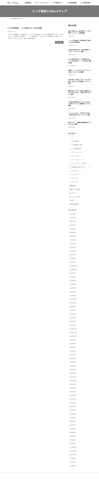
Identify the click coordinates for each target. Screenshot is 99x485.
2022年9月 (73, 273)
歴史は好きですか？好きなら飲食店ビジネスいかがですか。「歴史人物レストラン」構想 (79, 92)
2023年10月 (73, 251)
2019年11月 (73, 377)
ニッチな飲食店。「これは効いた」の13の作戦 (24, 28)
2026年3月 (73, 214)
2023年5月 (73, 254)
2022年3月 (73, 288)
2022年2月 (73, 291)
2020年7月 (73, 347)
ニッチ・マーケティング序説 (78, 163)
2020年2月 (73, 366)
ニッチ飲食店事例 (63, 474)
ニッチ (71, 137)
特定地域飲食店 (74, 204)
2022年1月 (73, 295)
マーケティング (74, 182)
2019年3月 (73, 403)
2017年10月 (73, 454)
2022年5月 (73, 280)
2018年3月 (73, 436)
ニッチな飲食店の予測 (76, 145)
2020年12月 (73, 329)
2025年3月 (73, 232)
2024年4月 (73, 247)
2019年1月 (73, 410)
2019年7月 (73, 388)
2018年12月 (73, 414)
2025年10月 (73, 217)
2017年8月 (73, 458)
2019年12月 (73, 373)
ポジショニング (74, 178)
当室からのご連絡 (75, 189)
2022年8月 (73, 277)
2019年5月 (73, 395)
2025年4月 (73, 229)
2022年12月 (73, 266)
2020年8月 (73, 343)
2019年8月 (73, 384)
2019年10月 (73, 380)
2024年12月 (73, 240)
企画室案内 (11, 474)
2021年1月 (73, 325)
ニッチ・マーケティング (76, 159)
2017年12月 (73, 447)
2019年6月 (73, 391)
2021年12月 (73, 299)
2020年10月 (73, 336)
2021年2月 (73, 321)
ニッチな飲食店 (74, 141)
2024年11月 (73, 243)
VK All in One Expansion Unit (61, 482)
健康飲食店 (73, 185)
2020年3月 (73, 362)
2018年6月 (73, 429)
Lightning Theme (49, 482)
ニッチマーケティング (76, 152)
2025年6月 (73, 225)
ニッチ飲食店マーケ (38, 474)
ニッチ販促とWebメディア (77, 167)
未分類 (71, 200)
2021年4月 (73, 314)
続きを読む (59, 42)
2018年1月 (73, 443)
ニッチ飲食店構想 (51, 474)
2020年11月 (73, 332)
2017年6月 (73, 462)
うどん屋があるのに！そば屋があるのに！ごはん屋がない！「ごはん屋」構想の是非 (79, 60)
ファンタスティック (75, 174)
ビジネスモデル (74, 171)
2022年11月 (73, 269)
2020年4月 (73, 358)
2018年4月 (73, 432)
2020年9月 (73, 340)
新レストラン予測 (75, 196)
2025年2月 (73, 236)
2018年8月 (73, 421)
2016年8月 (73, 466)
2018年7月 (73, 425)
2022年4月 (73, 284)
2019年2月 (73, 406)
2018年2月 (73, 440)
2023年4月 (73, 258)
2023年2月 (73, 262)
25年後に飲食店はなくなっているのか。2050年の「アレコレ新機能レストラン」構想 (80, 103)
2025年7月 (73, 221)
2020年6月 (73, 351)
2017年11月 (73, 451)
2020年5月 (73, 354)
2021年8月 (73, 306)
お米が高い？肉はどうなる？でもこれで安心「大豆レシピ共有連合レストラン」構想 (79, 81)
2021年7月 (73, 310)
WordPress (39, 482)
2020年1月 (73, 369)
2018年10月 (73, 417)
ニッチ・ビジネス (75, 156)
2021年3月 (73, 317)
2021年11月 (73, 303)
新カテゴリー (73, 193)
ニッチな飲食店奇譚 (75, 148)
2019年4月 (73, 399)
